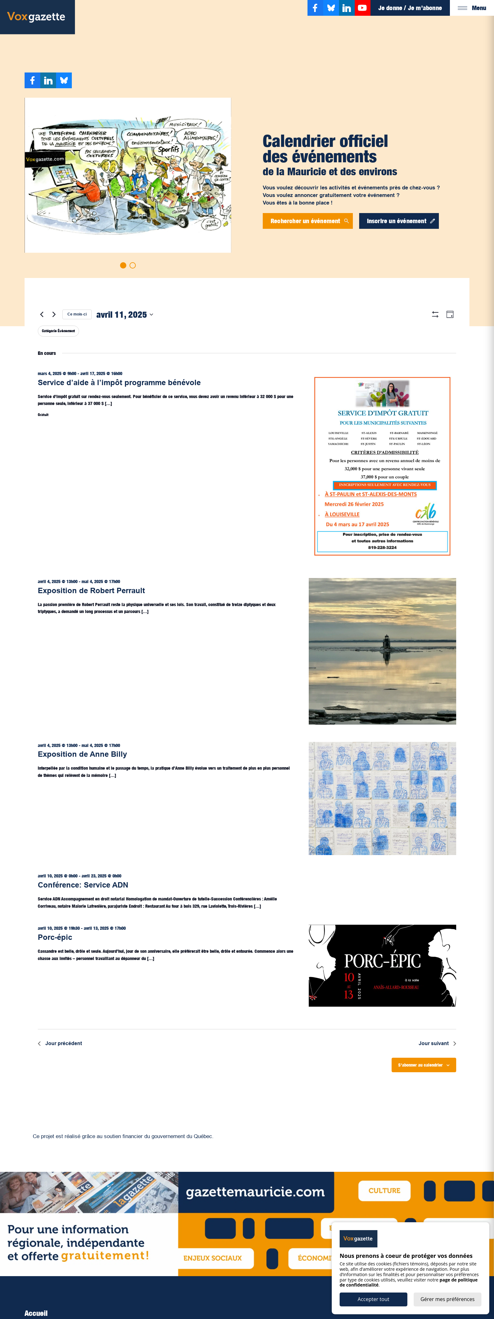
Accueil (36, 1313)
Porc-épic (55, 937)
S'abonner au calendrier (420, 1064)
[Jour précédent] (41, 314)
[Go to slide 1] (123, 265)
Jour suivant (437, 1043)
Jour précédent (60, 1043)
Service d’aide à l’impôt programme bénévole (119, 382)
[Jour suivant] (54, 314)
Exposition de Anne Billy (82, 754)
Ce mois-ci (77, 314)
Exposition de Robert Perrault (91, 590)
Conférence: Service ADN (83, 885)
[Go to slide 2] (132, 265)
